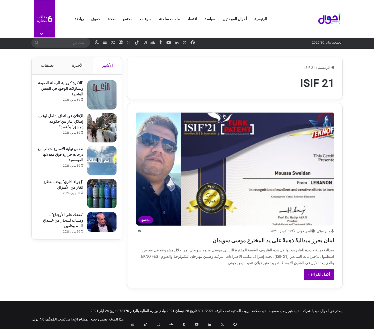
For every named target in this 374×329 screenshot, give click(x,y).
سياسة (210, 19)
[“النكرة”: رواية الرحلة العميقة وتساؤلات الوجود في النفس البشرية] (99, 97)
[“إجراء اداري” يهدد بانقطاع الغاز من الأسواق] (99, 196)
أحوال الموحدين (235, 19)
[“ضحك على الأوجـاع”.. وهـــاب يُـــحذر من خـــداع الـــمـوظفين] (99, 224)
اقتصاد (192, 19)
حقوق (95, 19)
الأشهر (107, 65)
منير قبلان (323, 231)
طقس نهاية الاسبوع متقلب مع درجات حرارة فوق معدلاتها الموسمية (60, 156)
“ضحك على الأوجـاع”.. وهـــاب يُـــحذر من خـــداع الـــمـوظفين (61, 222)
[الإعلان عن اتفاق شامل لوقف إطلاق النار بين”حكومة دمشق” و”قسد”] (99, 130)
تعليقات (47, 65)
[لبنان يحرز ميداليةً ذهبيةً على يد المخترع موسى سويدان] (235, 168)
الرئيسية (260, 19)
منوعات (146, 19)
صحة (111, 19)
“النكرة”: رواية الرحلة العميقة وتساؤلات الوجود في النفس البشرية (62, 91)
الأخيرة (78, 65)
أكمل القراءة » (319, 274)
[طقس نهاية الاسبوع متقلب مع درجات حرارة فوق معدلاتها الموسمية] (99, 163)
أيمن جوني (304, 231)
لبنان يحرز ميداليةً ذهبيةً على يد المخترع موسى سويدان (244, 239)
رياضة (79, 19)
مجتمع (127, 19)
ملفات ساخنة (169, 19)
